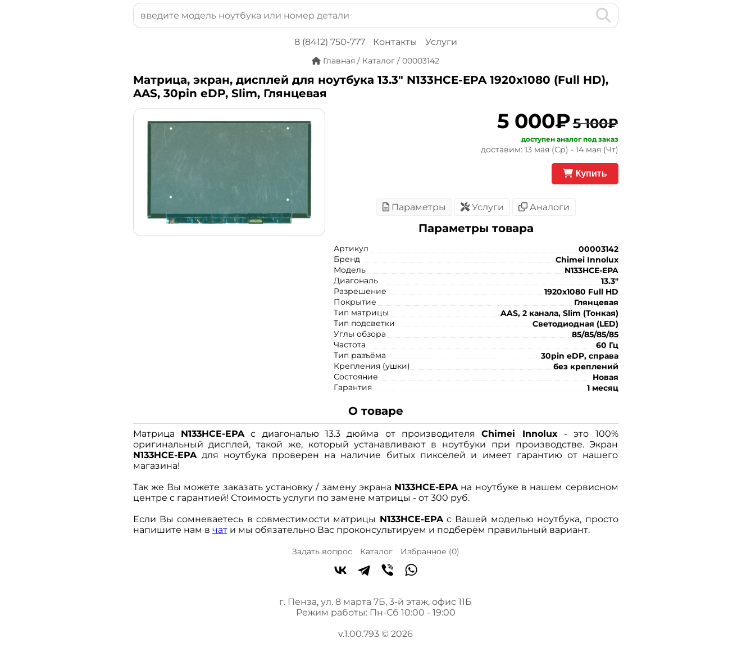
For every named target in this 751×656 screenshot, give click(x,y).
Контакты (395, 42)
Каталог (376, 551)
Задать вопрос (322, 551)
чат (219, 529)
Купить (585, 173)
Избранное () (429, 551)
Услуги (441, 42)
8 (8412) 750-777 (329, 42)
